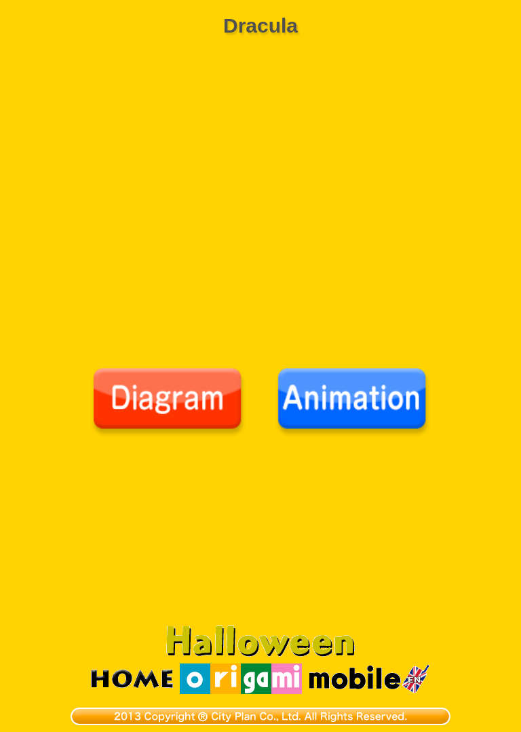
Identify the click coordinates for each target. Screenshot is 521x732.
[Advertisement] (260, 538)
